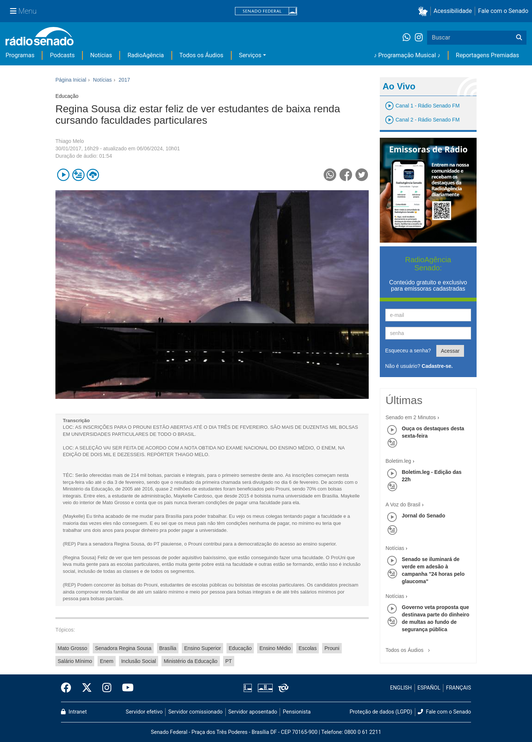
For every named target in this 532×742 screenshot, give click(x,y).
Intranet (74, 712)
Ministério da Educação (191, 661)
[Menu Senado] (23, 11)
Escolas (308, 648)
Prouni (331, 648)
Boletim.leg (398, 461)
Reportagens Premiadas (487, 55)
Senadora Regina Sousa (123, 648)
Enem (106, 661)
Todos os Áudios (202, 55)
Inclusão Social (138, 661)
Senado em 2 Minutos (411, 417)
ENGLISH (401, 688)
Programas (20, 55)
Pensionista (297, 712)
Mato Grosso (72, 648)
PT (228, 661)
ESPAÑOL (428, 688)
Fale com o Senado (503, 10)
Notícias (101, 55)
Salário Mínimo (75, 661)
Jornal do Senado (423, 516)
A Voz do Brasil (403, 504)
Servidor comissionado (195, 712)
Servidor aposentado (252, 712)
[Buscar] (519, 37)
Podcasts (62, 55)
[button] (424, 11)
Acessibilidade (453, 10)
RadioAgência (145, 55)
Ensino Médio (275, 648)
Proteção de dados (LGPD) (380, 712)
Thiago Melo (69, 141)
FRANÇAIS (458, 688)
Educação (240, 648)
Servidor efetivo (144, 712)
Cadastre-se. (437, 366)
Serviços (250, 55)
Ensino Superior (202, 648)
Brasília (168, 648)
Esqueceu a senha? (408, 350)
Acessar (450, 351)
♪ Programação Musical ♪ (407, 55)
